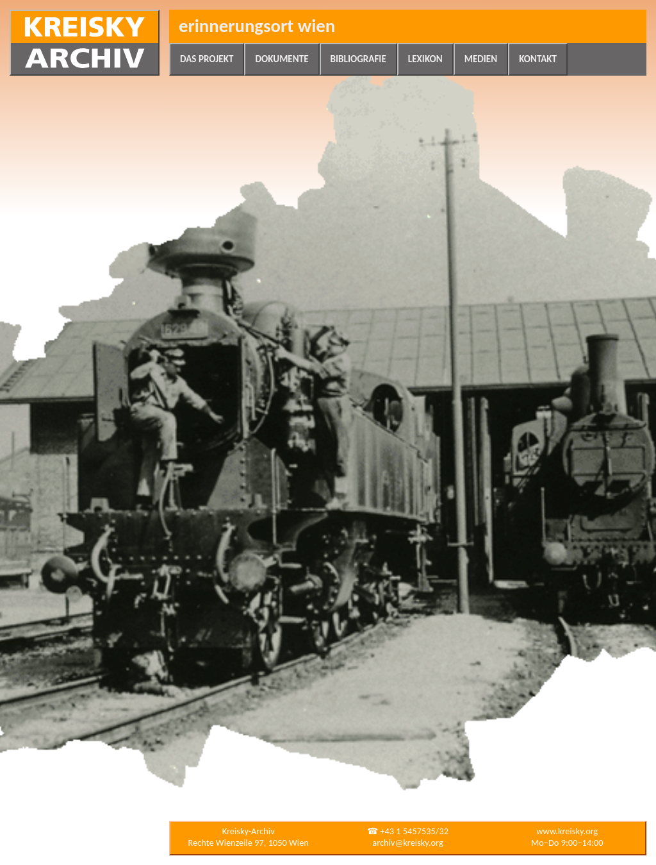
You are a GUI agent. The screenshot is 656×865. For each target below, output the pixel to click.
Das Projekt (206, 59)
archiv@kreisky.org (407, 842)
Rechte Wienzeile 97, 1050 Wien (248, 842)
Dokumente (281, 59)
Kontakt (538, 59)
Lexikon (425, 59)
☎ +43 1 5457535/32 (407, 831)
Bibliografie (358, 59)
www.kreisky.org (567, 831)
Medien (480, 59)
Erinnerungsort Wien (257, 26)
